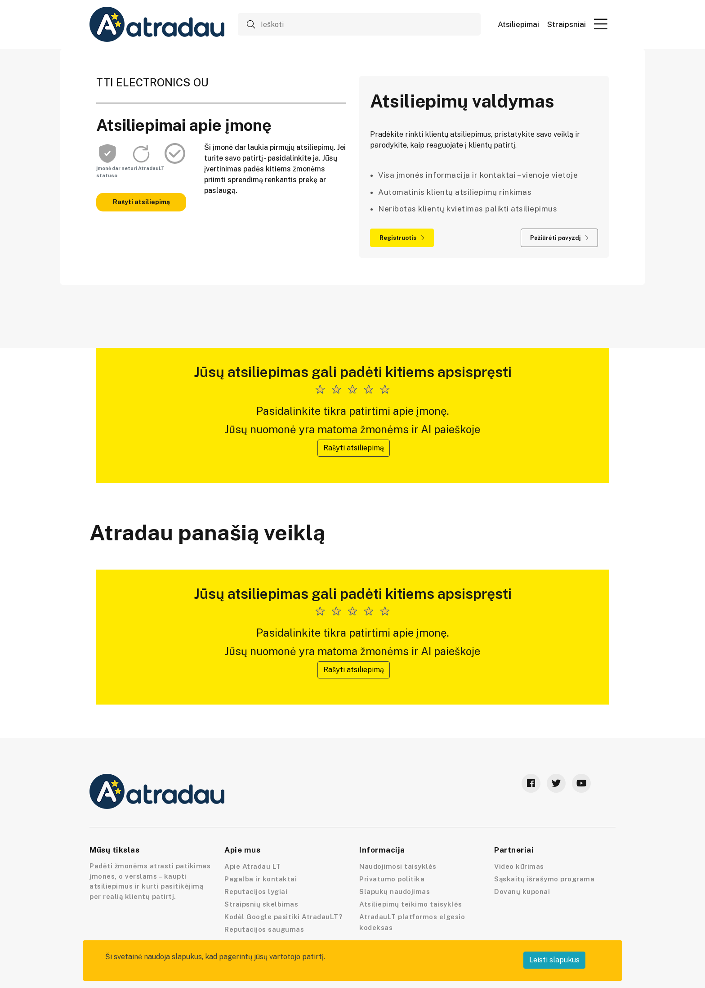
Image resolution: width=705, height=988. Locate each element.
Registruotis (401, 237)
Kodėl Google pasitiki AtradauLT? (283, 917)
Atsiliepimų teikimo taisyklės (410, 904)
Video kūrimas (519, 866)
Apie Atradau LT (252, 866)
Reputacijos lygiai (255, 891)
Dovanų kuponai (522, 891)
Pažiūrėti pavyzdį (559, 237)
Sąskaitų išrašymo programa (544, 879)
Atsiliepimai (518, 24)
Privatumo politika (391, 879)
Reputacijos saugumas (264, 929)
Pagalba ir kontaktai (260, 879)
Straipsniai (566, 24)
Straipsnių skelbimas (261, 904)
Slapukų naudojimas (394, 891)
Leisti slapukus (554, 960)
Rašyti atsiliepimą (141, 202)
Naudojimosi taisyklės (398, 866)
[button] (600, 23)
